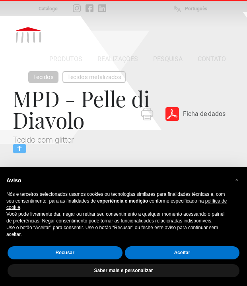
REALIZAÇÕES (117, 59)
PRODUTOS (65, 59)
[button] (236, 180)
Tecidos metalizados (94, 77)
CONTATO (212, 59)
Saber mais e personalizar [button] (123, 270)
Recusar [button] (65, 252)
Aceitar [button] (182, 252)
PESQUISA (168, 59)
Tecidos (43, 77)
